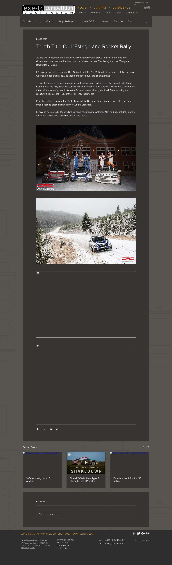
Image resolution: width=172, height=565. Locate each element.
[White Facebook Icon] (134, 533)
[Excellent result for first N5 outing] (129, 463)
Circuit (49, 21)
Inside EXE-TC (89, 21)
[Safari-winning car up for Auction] (42, 463)
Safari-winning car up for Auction (39, 479)
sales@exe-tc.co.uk (37, 540)
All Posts (27, 21)
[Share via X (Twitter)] (44, 429)
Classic (105, 21)
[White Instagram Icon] (148, 533)
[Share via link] (57, 429)
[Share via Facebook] (37, 429)
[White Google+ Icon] (143, 533)
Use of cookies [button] (142, 540)
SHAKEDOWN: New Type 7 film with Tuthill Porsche (84, 479)
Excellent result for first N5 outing (127, 479)
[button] (145, 21)
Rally (38, 21)
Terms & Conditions (42, 545)
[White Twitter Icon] (139, 533)
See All (146, 447)
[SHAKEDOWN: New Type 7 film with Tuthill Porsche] (86, 463)
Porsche (118, 21)
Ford (130, 21)
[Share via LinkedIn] (50, 429)
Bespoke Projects (68, 21)
